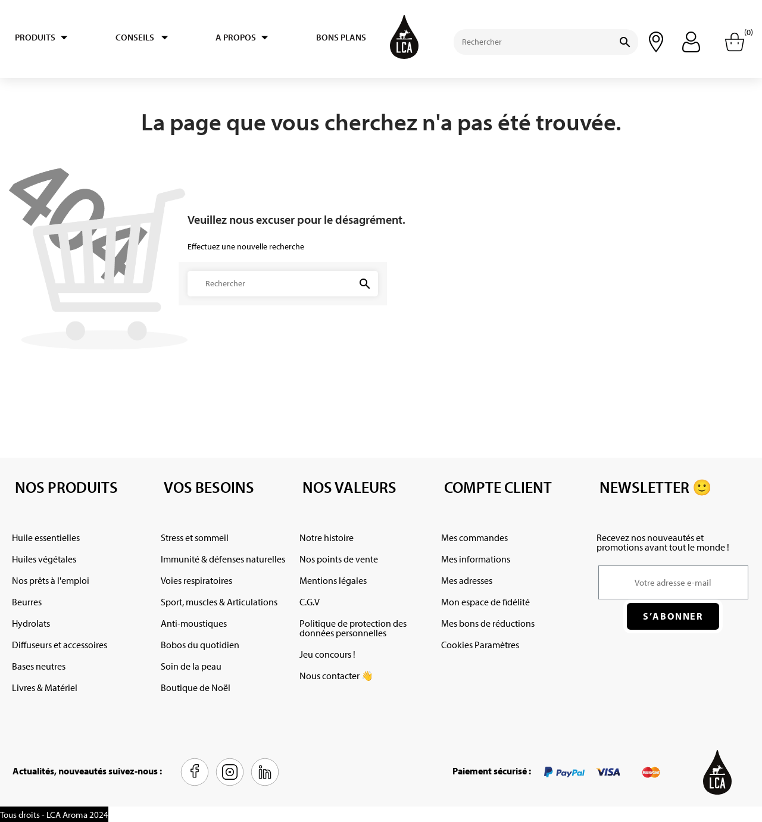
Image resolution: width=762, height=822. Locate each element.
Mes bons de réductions (488, 623)
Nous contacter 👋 (336, 676)
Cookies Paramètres (480, 645)
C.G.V (309, 602)
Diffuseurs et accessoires (59, 645)
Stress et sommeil (195, 537)
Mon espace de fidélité (485, 602)
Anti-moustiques (194, 623)
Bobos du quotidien (200, 645)
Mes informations (475, 559)
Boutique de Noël (195, 687)
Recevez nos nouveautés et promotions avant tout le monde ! (663, 542)
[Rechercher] (523, 42)
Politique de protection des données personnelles (353, 628)
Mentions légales (333, 580)
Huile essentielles (46, 537)
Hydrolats (31, 623)
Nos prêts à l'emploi (50, 580)
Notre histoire (326, 537)
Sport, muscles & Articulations (219, 602)
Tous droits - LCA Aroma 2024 (54, 814)
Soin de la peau (191, 666)
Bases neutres (38, 666)
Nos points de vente (338, 559)
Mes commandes (474, 537)
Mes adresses (466, 580)
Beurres (27, 602)
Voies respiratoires (196, 580)
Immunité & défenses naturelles (223, 559)
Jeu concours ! (327, 654)
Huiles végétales (44, 559)
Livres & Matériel (44, 687)
